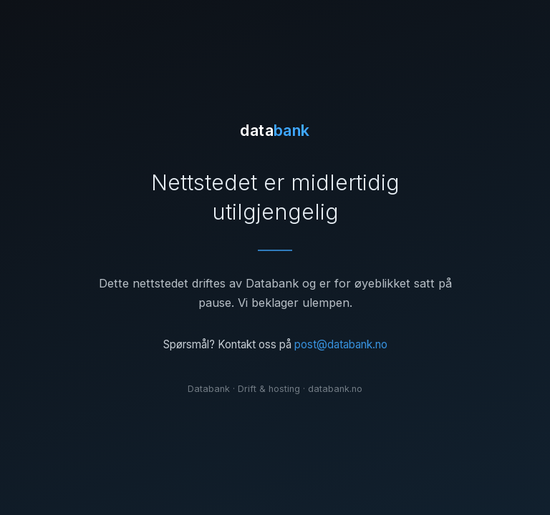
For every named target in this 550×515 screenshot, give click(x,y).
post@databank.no (340, 344)
